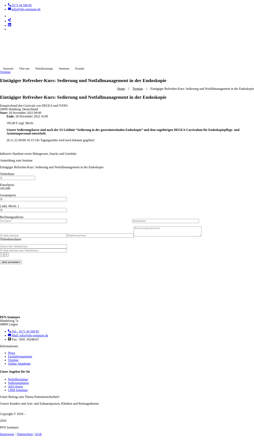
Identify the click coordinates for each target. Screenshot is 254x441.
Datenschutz (25, 436)
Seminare (64, 68)
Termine (138, 88)
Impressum (7, 436)
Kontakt (79, 68)
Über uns (24, 68)
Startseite (8, 68)
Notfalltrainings (44, 68)
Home (121, 88)
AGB (38, 436)
